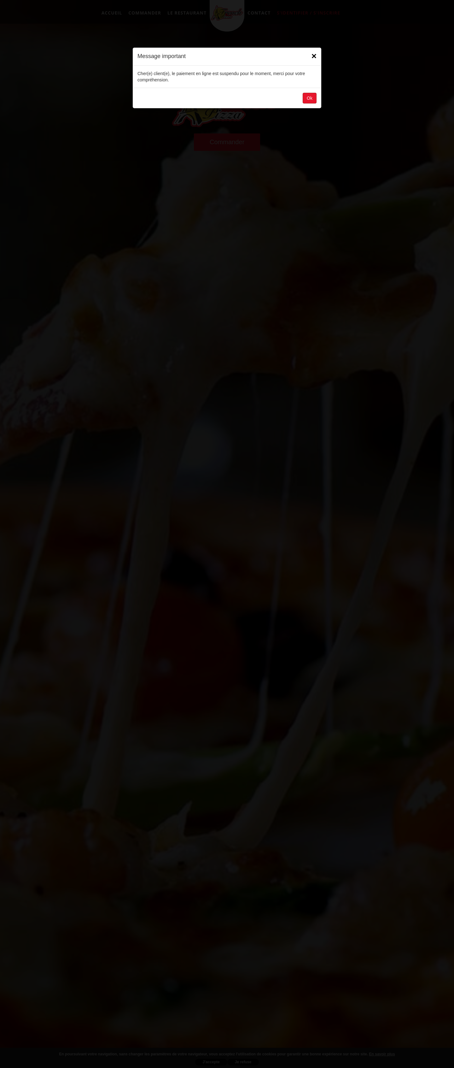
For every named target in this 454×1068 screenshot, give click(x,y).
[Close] (314, 56)
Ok (309, 98)
